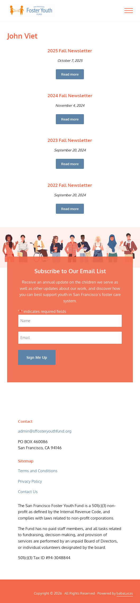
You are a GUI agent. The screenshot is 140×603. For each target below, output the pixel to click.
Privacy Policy (30, 481)
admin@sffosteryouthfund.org (44, 431)
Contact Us (28, 491)
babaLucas (124, 593)
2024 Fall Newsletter (70, 95)
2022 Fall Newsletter (70, 185)
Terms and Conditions (37, 470)
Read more (72, 75)
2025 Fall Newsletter (70, 50)
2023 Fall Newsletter (70, 140)
